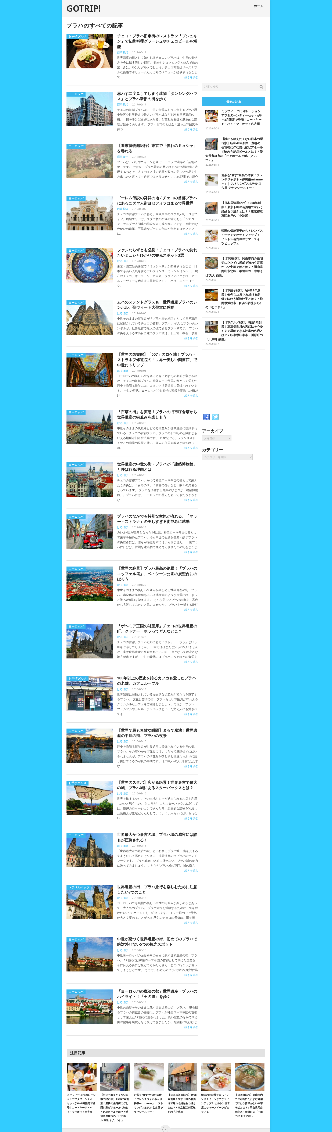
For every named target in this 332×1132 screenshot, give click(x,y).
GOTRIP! (83, 8)
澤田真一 (122, 156)
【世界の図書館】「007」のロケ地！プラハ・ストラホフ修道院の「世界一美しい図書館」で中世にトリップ (157, 359)
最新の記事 (233, 102)
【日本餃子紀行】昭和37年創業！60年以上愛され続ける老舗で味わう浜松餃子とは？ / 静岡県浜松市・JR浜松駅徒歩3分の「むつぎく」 (234, 299)
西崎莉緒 (122, 52)
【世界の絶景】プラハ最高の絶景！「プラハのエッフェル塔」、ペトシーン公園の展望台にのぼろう (157, 573)
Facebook (206, 417)
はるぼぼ (122, 261)
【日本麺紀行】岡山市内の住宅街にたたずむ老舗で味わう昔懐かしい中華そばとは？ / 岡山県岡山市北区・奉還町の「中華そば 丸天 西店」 (234, 267)
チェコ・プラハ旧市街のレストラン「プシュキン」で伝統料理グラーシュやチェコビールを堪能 (157, 41)
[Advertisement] (234, 48)
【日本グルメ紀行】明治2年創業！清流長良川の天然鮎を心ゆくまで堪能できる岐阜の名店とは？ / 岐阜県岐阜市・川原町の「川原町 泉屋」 (234, 331)
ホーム (258, 6)
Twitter (215, 417)
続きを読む (191, 77)
